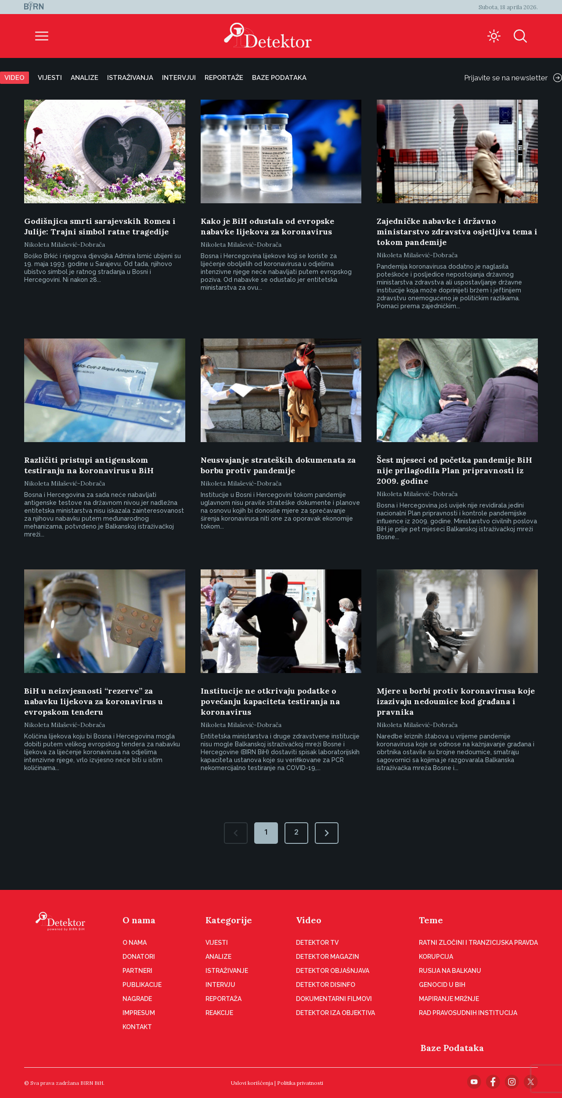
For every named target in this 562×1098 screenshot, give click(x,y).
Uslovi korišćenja (252, 1083)
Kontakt (137, 1026)
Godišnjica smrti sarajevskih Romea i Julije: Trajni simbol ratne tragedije (100, 226)
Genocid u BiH (442, 984)
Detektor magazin (327, 956)
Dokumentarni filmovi (334, 998)
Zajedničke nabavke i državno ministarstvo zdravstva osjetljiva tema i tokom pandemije (457, 231)
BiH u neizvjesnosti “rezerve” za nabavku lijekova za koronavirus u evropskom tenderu (93, 701)
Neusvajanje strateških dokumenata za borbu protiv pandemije (278, 465)
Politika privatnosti (300, 1083)
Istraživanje (226, 970)
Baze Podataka (452, 1047)
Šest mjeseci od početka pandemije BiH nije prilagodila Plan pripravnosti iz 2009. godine (454, 470)
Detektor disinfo (325, 984)
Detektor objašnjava (332, 970)
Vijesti (50, 78)
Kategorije (228, 919)
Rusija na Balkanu (450, 970)
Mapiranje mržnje (449, 998)
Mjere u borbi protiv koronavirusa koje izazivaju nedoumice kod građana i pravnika (456, 701)
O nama (138, 919)
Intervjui (179, 78)
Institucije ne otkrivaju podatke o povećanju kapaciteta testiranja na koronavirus (270, 701)
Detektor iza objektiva (335, 1012)
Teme (431, 919)
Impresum (138, 1012)
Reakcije (219, 1012)
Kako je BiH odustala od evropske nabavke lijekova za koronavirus (267, 226)
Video (14, 78)
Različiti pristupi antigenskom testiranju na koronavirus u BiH (89, 465)
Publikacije (142, 984)
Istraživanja (130, 78)
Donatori (138, 956)
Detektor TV (317, 942)
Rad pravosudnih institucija (468, 1012)
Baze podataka (279, 78)
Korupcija (436, 956)
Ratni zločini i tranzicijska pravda (478, 942)
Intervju (220, 984)
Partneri (137, 970)
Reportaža (223, 998)
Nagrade (137, 998)
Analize (84, 78)
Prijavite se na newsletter (513, 77)
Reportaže (224, 78)
